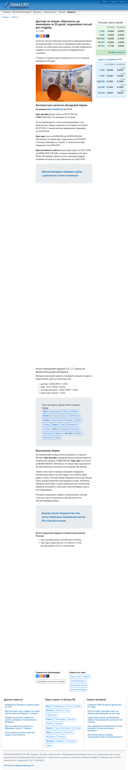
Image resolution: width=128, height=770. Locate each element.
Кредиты (37, 12)
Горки (57, 438)
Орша (64, 416)
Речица (46, 425)
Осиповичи (47, 438)
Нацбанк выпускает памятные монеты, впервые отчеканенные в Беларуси (21, 719)
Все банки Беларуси (21, 12)
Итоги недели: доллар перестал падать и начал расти (20, 733)
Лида (63, 425)
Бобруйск (78, 433)
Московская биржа (78, 690)
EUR (102, 35)
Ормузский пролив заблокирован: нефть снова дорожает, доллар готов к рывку (105, 719)
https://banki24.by (55, 109)
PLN (102, 46)
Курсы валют (50, 12)
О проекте (113, 2)
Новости (71, 12)
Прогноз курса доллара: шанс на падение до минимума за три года (104, 712)
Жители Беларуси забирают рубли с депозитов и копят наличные (62, 173)
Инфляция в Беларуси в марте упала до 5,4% (22, 706)
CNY (103, 42)
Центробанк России (78, 685)
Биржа (87, 676)
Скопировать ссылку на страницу (50, 681)
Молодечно (48, 433)
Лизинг (62, 12)
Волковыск (72, 425)
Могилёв (68, 433)
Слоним (46, 429)
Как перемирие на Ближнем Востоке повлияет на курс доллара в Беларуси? (105, 728)
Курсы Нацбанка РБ (110, 59)
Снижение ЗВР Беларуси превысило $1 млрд (105, 706)
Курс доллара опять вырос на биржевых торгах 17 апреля (19, 727)
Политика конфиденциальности (19, 765)
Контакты (123, 2)
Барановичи (56, 411)
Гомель (46, 420)
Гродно (55, 425)
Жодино (59, 433)
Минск (55, 429)
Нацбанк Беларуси (78, 681)
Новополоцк (74, 416)
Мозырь (68, 420)
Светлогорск (57, 420)
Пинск (66, 411)
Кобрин (75, 411)
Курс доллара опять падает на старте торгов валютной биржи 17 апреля (22, 712)
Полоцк (56, 416)
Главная (104, 2)
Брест (45, 411)
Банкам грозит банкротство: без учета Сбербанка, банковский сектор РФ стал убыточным (63, 517)
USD (103, 31)
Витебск (46, 416)
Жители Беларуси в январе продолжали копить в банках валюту (105, 736)
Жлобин (78, 420)
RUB (103, 38)
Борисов (64, 429)
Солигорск (74, 429)
